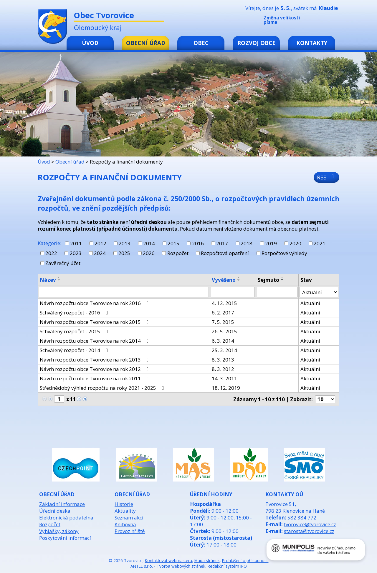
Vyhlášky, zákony (59, 531)
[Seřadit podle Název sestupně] (59, 280)
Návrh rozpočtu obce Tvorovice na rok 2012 (95, 369)
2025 (124, 253)
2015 (173, 243)
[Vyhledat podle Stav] (319, 292)
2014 (149, 243)
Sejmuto (268, 279)
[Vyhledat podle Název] (124, 292)
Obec (201, 42)
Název (48, 279)
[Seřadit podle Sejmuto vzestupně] (282, 277)
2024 (100, 253)
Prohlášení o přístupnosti (245, 560)
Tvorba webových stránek (181, 566)
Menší (318, 21)
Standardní (326, 21)
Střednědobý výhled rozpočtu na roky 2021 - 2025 (103, 387)
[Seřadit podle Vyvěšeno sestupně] (239, 280)
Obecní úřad (145, 42)
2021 (319, 243)
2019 (271, 243)
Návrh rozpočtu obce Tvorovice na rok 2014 (95, 340)
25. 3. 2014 (224, 350)
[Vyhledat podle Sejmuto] (277, 292)
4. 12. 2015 (224, 303)
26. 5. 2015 (224, 331)
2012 (100, 243)
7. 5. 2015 (223, 322)
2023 (76, 253)
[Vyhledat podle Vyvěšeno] (233, 292)
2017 (222, 243)
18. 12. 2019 (226, 387)
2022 (51, 253)
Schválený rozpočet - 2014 (75, 350)
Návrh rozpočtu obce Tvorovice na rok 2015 (95, 322)
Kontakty (311, 42)
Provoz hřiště (130, 531)
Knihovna (125, 524)
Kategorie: (49, 242)
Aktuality (125, 510)
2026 (149, 253)
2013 (124, 243)
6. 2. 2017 (223, 312)
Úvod (90, 42)
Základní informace (62, 504)
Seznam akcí (129, 517)
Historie (124, 504)
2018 (246, 243)
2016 (198, 243)
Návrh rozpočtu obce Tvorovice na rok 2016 (95, 303)
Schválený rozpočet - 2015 (75, 331)
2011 (76, 243)
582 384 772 (301, 517)
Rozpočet (177, 253)
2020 (295, 243)
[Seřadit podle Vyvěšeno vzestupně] (239, 277)
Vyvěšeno (224, 279)
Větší (335, 21)
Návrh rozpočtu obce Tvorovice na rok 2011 (95, 378)
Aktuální (310, 303)
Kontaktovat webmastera (168, 560)
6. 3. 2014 (223, 340)
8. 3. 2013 (223, 359)
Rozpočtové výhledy (284, 253)
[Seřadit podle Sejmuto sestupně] (282, 280)
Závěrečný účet (62, 263)
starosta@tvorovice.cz (309, 531)
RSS (326, 177)
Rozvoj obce (256, 42)
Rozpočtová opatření (225, 253)
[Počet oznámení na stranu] (325, 399)
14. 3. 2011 (224, 378)
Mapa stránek (207, 560)
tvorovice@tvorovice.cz (310, 524)
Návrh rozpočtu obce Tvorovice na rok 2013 (95, 359)
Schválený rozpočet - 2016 (75, 312)
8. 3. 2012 (223, 369)
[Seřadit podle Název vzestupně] (59, 277)
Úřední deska (54, 510)
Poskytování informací (65, 537)
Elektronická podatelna (66, 517)
